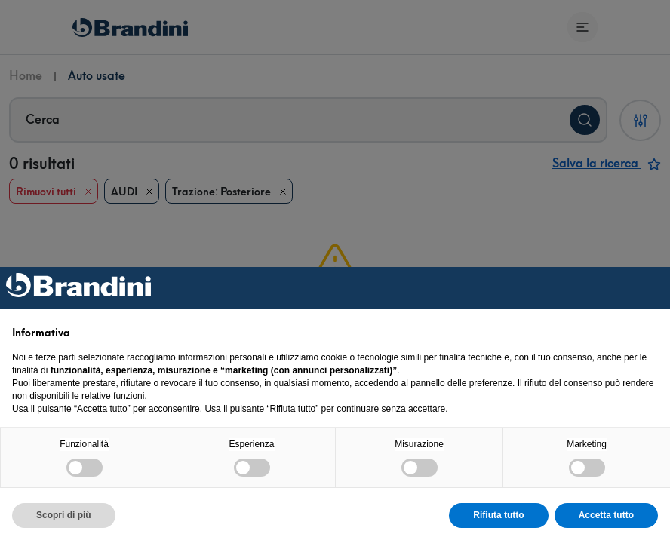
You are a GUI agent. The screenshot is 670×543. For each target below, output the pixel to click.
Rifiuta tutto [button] (498, 515)
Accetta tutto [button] (606, 515)
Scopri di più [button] (63, 515)
